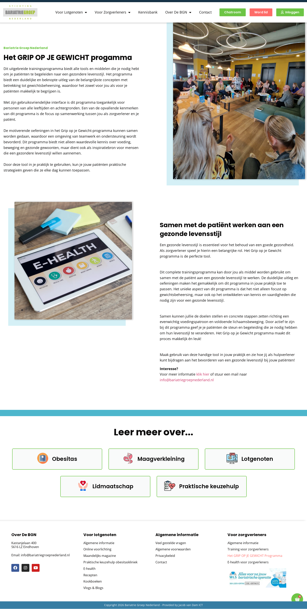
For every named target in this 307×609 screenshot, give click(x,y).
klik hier (202, 374)
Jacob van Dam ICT (191, 605)
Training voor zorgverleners (248, 549)
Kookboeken (92, 582)
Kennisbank (147, 12)
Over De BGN (178, 12)
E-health (89, 569)
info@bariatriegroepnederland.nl (187, 380)
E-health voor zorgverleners (248, 562)
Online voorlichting (97, 549)
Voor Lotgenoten (71, 12)
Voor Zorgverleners (112, 12)
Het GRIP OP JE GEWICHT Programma (255, 556)
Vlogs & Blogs (93, 588)
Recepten (90, 575)
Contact (205, 12)
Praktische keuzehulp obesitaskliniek (110, 562)
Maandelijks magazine (99, 556)
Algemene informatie (98, 543)
